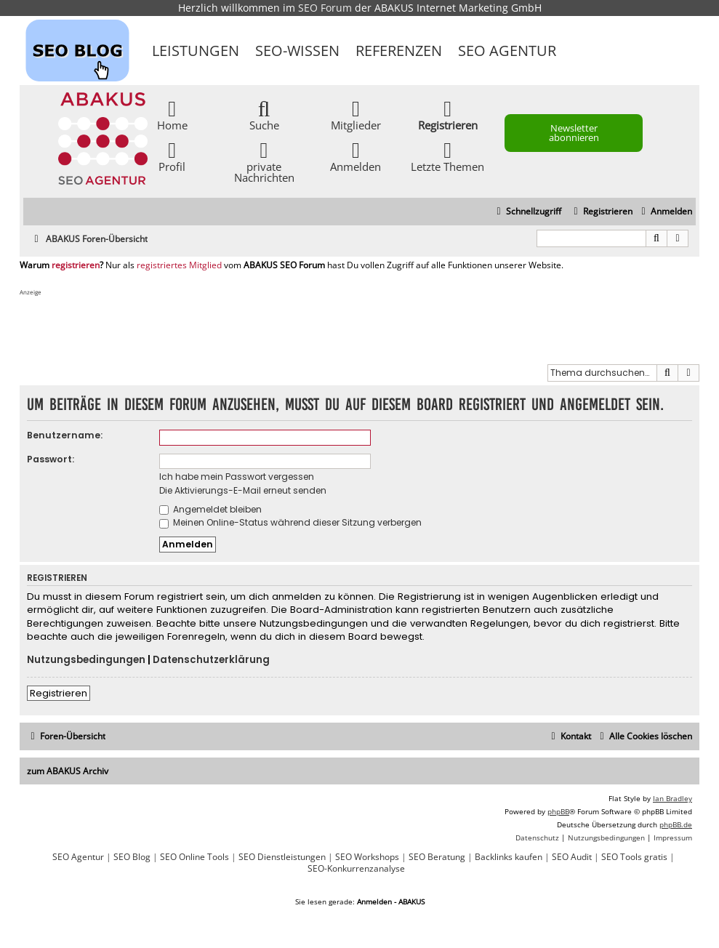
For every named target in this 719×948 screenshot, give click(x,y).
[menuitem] (665, 212)
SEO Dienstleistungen (282, 857)
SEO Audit (572, 857)
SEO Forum (325, 8)
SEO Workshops (367, 857)
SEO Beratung (437, 857)
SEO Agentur (507, 50)
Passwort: (50, 459)
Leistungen (195, 50)
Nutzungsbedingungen (86, 660)
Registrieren (58, 693)
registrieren (76, 265)
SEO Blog (131, 857)
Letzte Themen (447, 156)
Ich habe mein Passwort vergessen (236, 476)
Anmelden (355, 156)
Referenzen (399, 50)
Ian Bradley (672, 798)
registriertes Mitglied (179, 265)
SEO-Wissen (297, 50)
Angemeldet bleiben (210, 509)
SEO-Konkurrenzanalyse (356, 869)
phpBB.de (675, 824)
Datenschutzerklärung (211, 660)
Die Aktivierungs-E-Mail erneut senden (242, 490)
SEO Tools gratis (634, 857)
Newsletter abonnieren (574, 132)
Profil (171, 156)
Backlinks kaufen (508, 857)
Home (172, 114)
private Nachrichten (264, 161)
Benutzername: (65, 435)
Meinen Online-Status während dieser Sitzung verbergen (290, 522)
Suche (264, 114)
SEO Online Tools (194, 857)
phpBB (558, 811)
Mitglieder (356, 114)
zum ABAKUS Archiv (67, 771)
